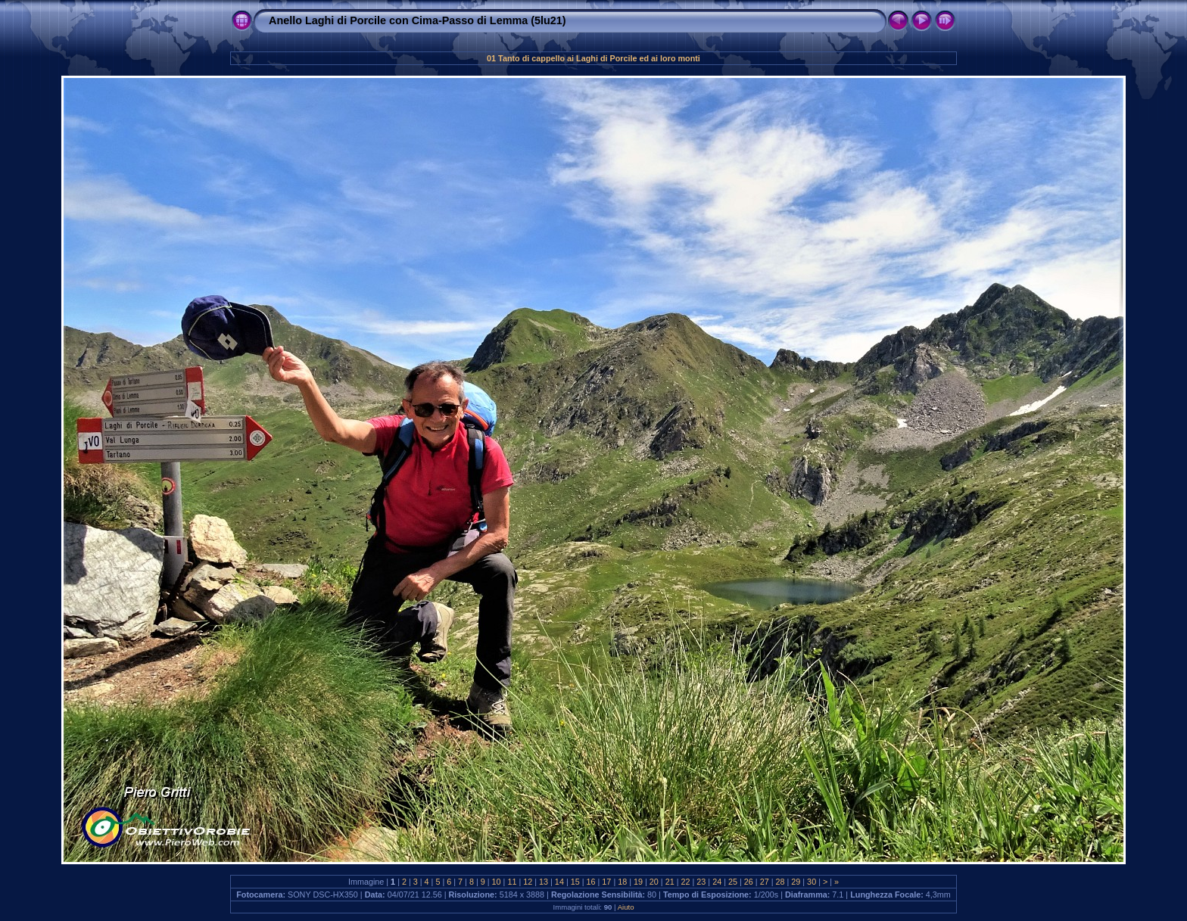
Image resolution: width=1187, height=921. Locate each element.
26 (749, 881)
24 (717, 881)
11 (512, 881)
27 (764, 881)
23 (701, 881)
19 (638, 881)
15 (575, 881)
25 (733, 881)
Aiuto (626, 907)
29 (795, 881)
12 (527, 881)
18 (622, 881)
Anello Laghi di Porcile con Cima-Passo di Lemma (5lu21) (417, 20)
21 (670, 881)
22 (686, 881)
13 (543, 881)
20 (654, 881)
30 (811, 881)
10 (496, 881)
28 (780, 881)
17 (606, 881)
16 (591, 881)
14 (559, 881)
